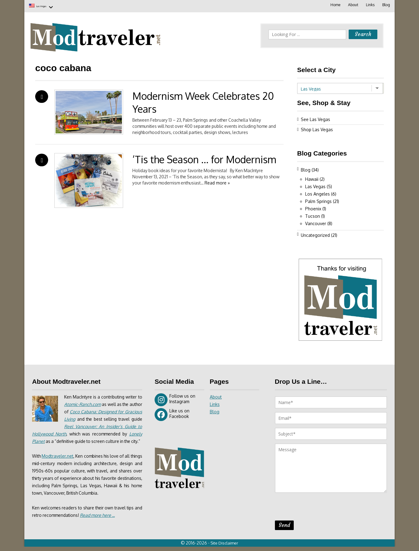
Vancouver (315, 222)
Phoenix (313, 207)
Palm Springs (318, 200)
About (352, 4)
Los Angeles (317, 192)
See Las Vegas (315, 118)
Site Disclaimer (225, 547)
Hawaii (311, 177)
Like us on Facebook (172, 413)
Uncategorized (315, 234)
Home (334, 4)
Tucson (312, 214)
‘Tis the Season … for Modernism (204, 158)
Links (369, 4)
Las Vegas (48, 5)
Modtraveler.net (60, 462)
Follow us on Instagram (175, 398)
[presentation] (322, 507)
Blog (386, 4)
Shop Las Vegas (317, 128)
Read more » (232, 181)
